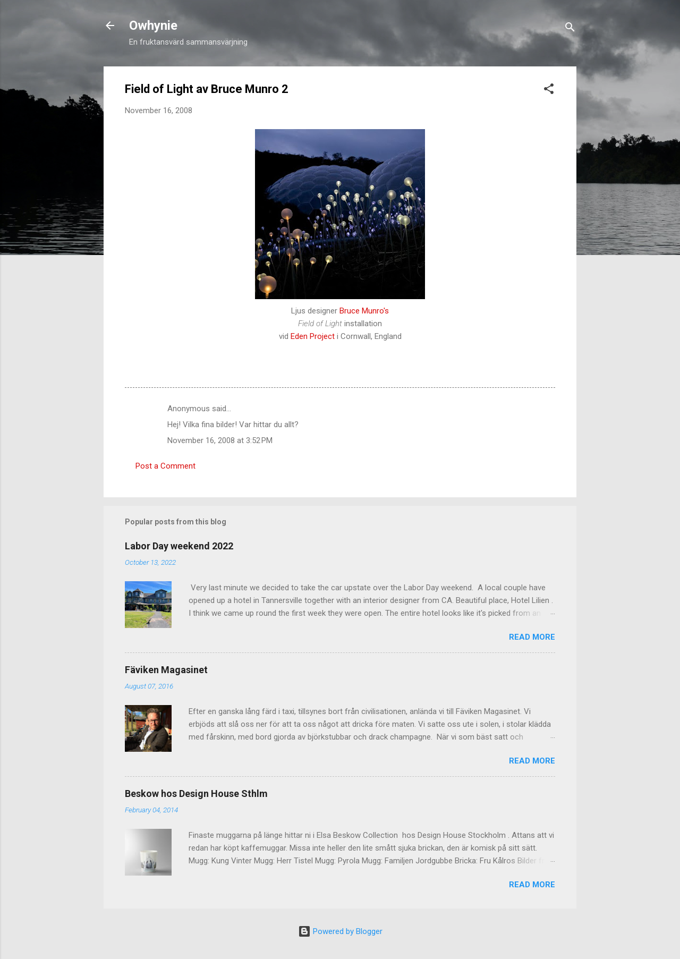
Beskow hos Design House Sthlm (196, 793)
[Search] (570, 29)
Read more (532, 637)
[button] (548, 90)
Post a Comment (165, 466)
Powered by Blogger (340, 931)
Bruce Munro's (364, 311)
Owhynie (153, 25)
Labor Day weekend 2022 (179, 545)
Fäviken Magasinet (166, 669)
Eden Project (313, 336)
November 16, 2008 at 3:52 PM (220, 440)
